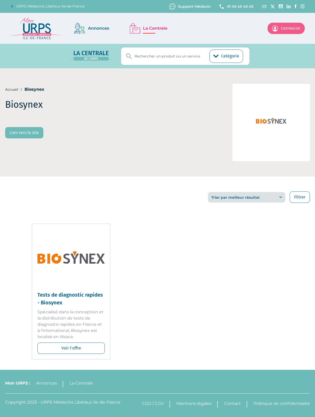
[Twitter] (272, 6)
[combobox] (185, 56)
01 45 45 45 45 (236, 7)
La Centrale (81, 383)
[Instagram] (303, 6)
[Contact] (263, 6)
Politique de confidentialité (282, 403)
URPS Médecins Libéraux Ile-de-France (47, 6)
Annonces (46, 383)
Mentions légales (194, 403)
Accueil (11, 89)
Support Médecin (190, 7)
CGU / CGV (153, 403)
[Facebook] (296, 6)
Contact (232, 403)
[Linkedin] (289, 6)
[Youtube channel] (281, 6)
